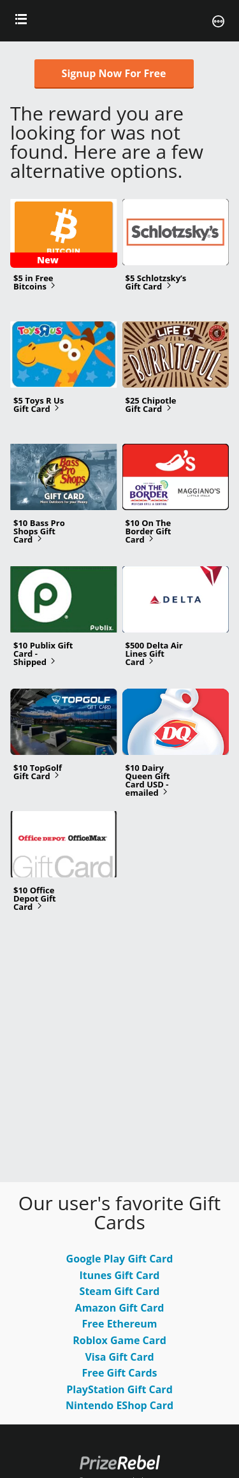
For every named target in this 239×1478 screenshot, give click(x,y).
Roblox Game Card (119, 1340)
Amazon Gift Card (119, 1308)
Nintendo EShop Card (119, 1405)
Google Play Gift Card (119, 1259)
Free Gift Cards (119, 1373)
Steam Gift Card (120, 1291)
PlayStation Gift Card (119, 1389)
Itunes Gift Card (120, 1275)
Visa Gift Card (119, 1357)
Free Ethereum (119, 1324)
